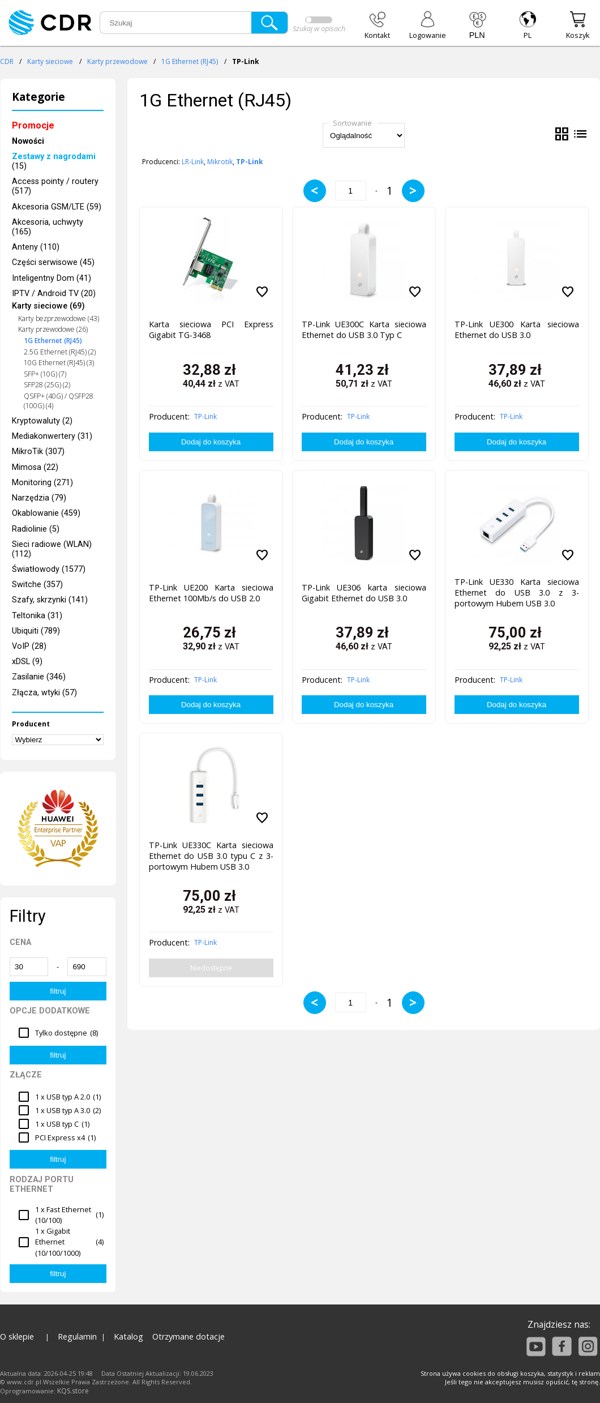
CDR (7, 61)
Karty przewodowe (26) (53, 329)
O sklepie (17, 1336)
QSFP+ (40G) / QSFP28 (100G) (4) (58, 400)
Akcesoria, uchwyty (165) (47, 227)
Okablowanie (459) (46, 513)
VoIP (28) (29, 646)
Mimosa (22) (35, 467)
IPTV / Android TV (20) (54, 293)
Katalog (128, 1336)
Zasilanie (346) (39, 677)
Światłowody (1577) (48, 569)
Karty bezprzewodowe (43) (58, 318)
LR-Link (193, 161)
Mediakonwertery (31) (52, 436)
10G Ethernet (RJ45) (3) (59, 362)
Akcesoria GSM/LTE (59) (56, 207)
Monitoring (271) (42, 482)
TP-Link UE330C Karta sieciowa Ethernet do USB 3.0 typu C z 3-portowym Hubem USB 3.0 (211, 856)
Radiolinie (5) (35, 529)
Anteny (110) (35, 247)
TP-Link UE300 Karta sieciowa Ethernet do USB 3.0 (517, 329)
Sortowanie (352, 123)
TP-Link (205, 416)
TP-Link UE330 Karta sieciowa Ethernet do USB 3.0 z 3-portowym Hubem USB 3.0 (517, 592)
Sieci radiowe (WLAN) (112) (52, 549)
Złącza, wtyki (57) (44, 693)
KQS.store (73, 1391)
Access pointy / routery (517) (55, 186)
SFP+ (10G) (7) (45, 374)
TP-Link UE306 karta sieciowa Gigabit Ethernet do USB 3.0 (364, 593)
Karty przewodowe (117, 61)
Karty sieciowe (50, 61)
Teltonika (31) (37, 616)
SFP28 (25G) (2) (47, 385)
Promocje (33, 125)
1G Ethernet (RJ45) (189, 61)
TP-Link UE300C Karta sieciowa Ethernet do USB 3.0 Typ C (364, 329)
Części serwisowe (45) (53, 262)
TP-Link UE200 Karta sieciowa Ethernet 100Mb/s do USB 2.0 (211, 593)
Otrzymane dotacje (188, 1336)
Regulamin (77, 1336)
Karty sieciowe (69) (48, 306)
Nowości (28, 141)
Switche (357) (37, 584)
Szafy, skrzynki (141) (50, 600)
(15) (54, 161)
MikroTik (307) (38, 451)
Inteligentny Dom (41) (51, 278)
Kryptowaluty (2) (42, 421)
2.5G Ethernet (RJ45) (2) (60, 352)
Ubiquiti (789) (36, 631)
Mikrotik (220, 161)
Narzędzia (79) (39, 498)
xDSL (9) (27, 661)
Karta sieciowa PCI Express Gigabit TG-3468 (211, 329)
